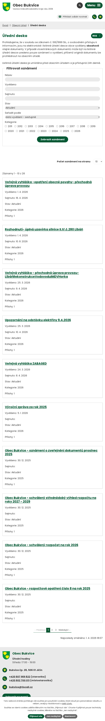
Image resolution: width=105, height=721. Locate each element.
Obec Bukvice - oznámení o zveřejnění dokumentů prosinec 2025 (51, 452)
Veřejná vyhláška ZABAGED (26, 363)
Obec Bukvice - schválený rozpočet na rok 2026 (41, 545)
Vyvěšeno (10, 84)
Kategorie (10, 122)
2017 (72, 126)
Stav (7, 103)
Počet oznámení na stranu (73, 161)
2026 (77, 131)
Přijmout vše (36, 716)
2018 (82, 126)
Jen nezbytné (54, 716)
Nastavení (70, 716)
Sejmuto (10, 94)
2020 (11, 131)
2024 (55, 131)
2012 (19, 126)
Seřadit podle (13, 112)
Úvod (5, 25)
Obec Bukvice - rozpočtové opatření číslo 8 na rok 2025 (47, 588)
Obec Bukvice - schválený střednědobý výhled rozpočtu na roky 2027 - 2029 (50, 500)
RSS (96, 35)
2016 (61, 126)
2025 (66, 131)
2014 (40, 126)
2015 (51, 126)
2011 (10, 126)
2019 (92, 126)
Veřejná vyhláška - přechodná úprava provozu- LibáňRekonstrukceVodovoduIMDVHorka (42, 275)
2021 (21, 131)
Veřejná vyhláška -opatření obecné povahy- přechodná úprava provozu (48, 184)
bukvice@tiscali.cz (21, 687)
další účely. (67, 703)
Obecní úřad (19, 25)
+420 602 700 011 (19, 680)
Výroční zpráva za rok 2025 (26, 407)
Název (8, 75)
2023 (43, 131)
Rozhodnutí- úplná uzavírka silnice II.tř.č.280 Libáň (44, 229)
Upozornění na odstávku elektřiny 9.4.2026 (38, 320)
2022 (32, 131)
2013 (30, 126)
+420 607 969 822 (19, 676)
